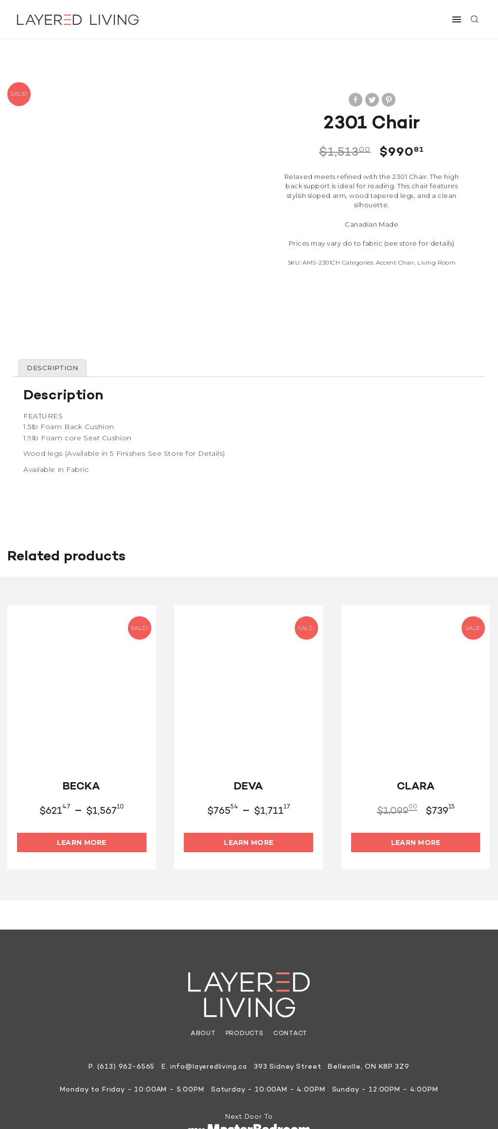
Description (54, 321)
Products (244, 987)
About (202, 987)
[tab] (53, 321)
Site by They (336, 1105)
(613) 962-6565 (124, 1020)
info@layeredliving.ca (209, 1020)
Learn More (82, 795)
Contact (290, 987)
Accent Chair (395, 262)
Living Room (436, 262)
